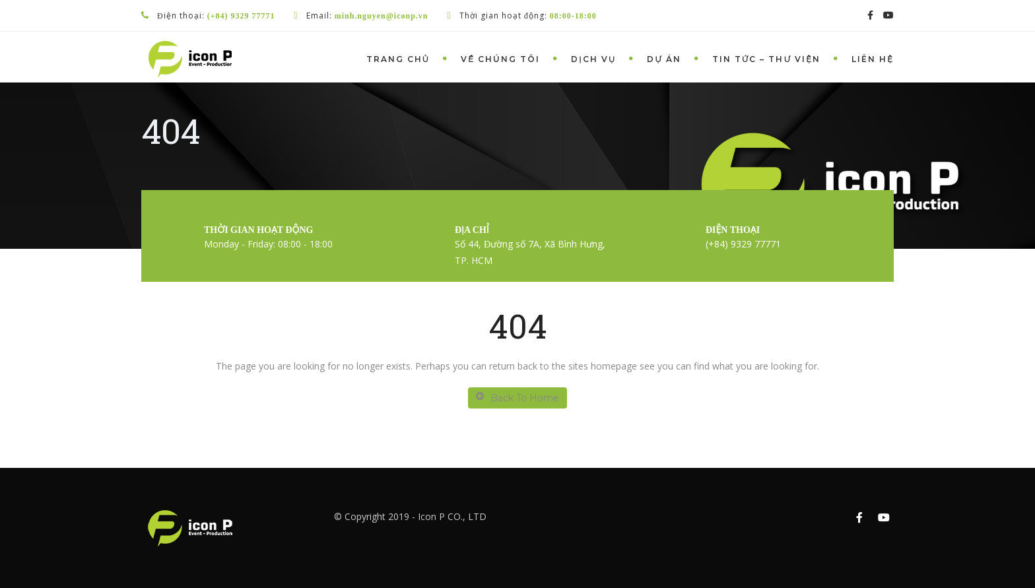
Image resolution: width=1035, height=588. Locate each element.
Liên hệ (872, 59)
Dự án (664, 59)
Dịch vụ (593, 59)
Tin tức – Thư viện (766, 59)
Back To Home (517, 397)
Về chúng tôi (500, 59)
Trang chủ (398, 59)
